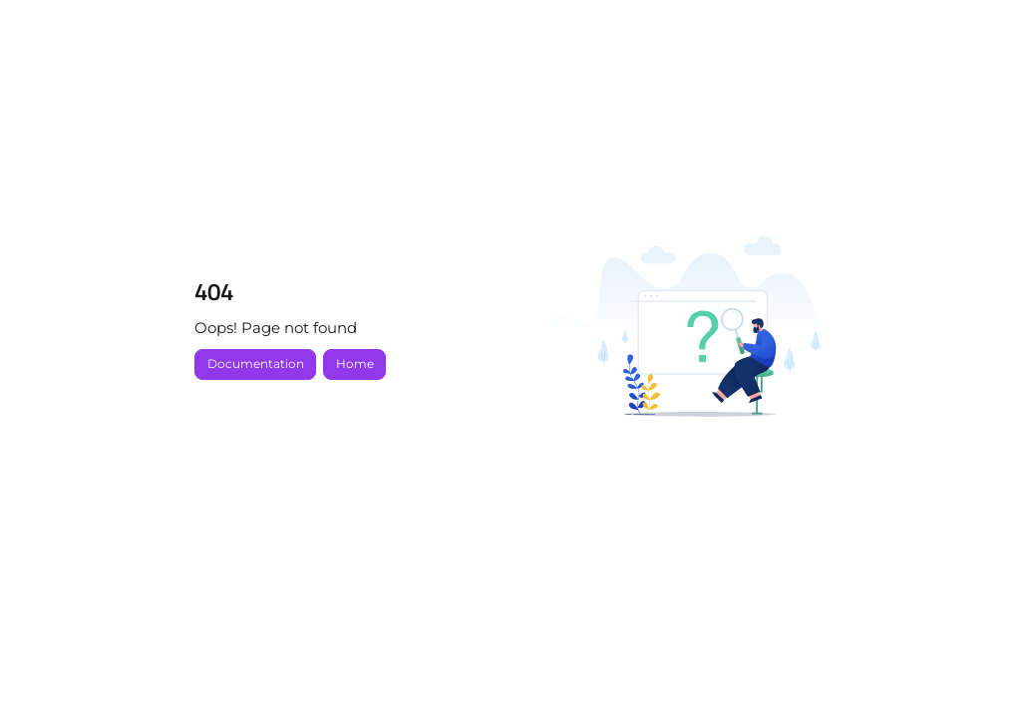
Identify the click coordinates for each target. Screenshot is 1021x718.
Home (355, 363)
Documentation (255, 363)
